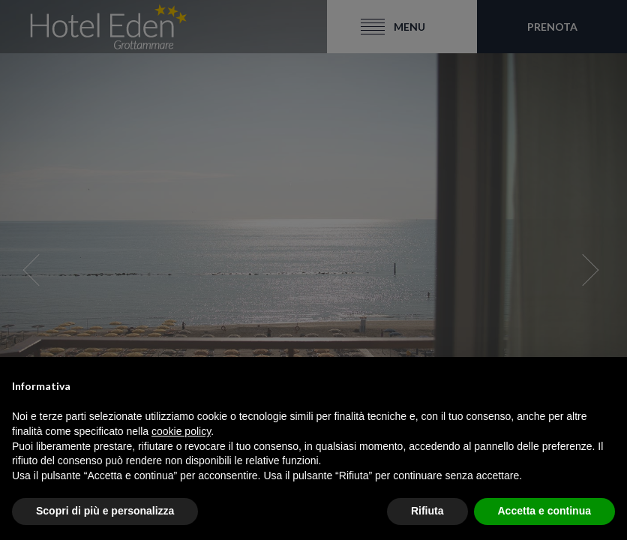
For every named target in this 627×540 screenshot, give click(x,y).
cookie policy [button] (181, 431)
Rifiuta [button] (427, 511)
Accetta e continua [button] (544, 511)
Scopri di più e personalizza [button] (105, 511)
